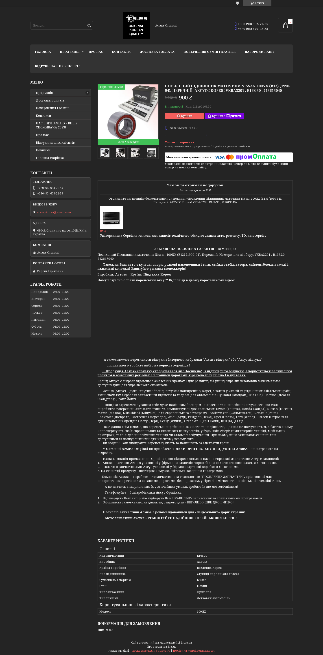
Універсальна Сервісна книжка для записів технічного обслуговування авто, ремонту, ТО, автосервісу (183, 235)
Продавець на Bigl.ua (161, 646)
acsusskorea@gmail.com (54, 212)
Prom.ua (186, 642)
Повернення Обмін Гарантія (209, 52)
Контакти (121, 52)
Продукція (70, 52)
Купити (186, 116)
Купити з (226, 116)
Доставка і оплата (157, 52)
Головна (43, 52)
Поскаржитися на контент (151, 651)
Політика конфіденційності (194, 651)
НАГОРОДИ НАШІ (259, 52)
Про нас (96, 52)
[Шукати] (89, 26)
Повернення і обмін (52, 108)
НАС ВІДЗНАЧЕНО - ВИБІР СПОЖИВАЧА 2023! (57, 125)
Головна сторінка (50, 158)
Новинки (43, 150)
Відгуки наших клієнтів (58, 66)
